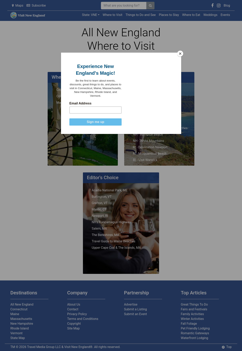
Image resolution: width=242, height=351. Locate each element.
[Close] (180, 54)
